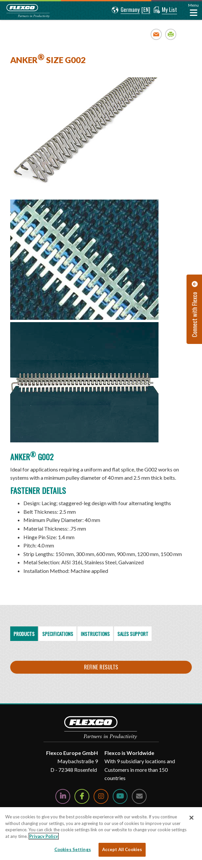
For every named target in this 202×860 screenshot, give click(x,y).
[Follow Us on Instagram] (101, 796)
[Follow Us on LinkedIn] (62, 796)
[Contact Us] (139, 796)
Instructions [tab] (95, 633)
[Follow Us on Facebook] (81, 796)
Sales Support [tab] (132, 633)
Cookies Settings (72, 849)
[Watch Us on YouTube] (120, 796)
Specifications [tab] (57, 633)
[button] (126, 10)
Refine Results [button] (101, 667)
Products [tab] (24, 633)
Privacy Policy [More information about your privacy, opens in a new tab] (43, 836)
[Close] (191, 817)
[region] (101, 512)
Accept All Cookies (122, 849)
